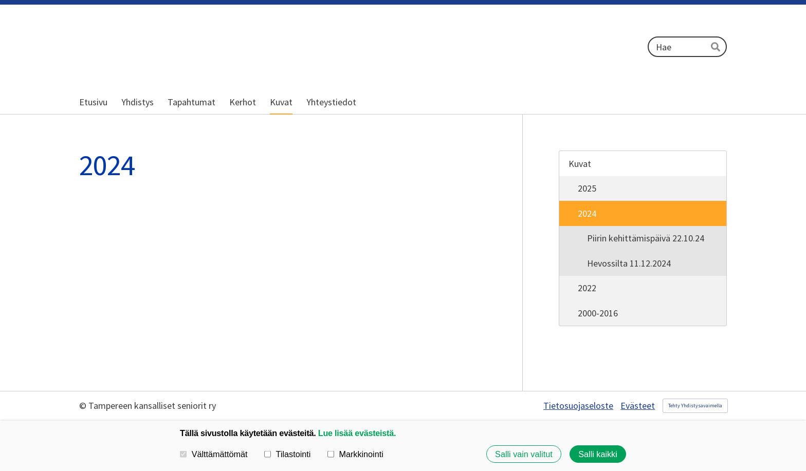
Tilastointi (287, 454)
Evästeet (637, 406)
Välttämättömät (214, 454)
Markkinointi (355, 454)
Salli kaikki (597, 454)
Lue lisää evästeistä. (357, 433)
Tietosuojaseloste (578, 406)
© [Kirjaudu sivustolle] (83, 405)
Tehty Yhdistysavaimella (695, 405)
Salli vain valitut (524, 454)
